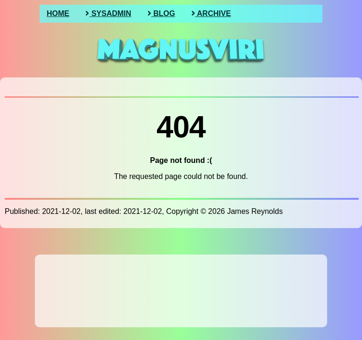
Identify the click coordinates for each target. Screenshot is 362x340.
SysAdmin (108, 13)
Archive (211, 13)
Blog (161, 13)
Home (58, 13)
